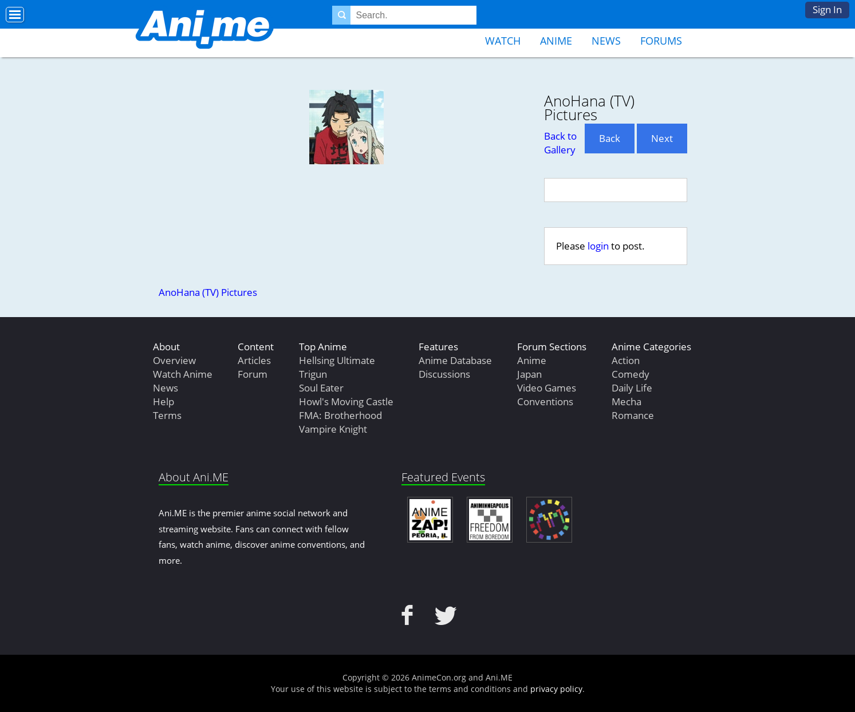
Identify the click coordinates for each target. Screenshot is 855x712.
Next (662, 138)
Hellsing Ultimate (337, 360)
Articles (254, 360)
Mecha (626, 401)
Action (626, 360)
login (598, 245)
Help (163, 401)
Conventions (545, 401)
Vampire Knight (333, 429)
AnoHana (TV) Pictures (208, 292)
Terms (167, 415)
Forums (661, 41)
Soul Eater (321, 387)
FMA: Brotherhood (340, 415)
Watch (503, 41)
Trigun (313, 374)
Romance (633, 415)
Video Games (546, 387)
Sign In (827, 9)
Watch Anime (182, 374)
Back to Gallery (560, 142)
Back (609, 138)
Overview (174, 360)
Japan (529, 374)
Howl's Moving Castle (346, 401)
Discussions (444, 374)
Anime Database (455, 360)
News (606, 41)
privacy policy (556, 688)
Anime (556, 41)
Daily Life (632, 387)
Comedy (630, 374)
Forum (252, 374)
